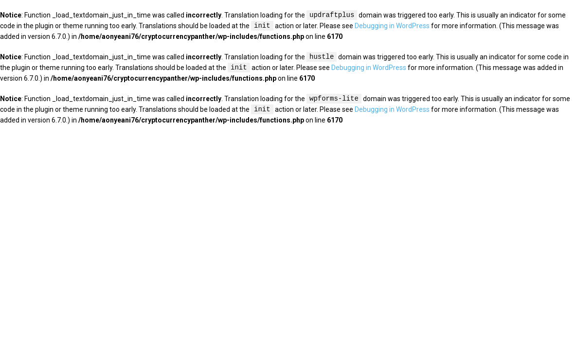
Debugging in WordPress (392, 26)
